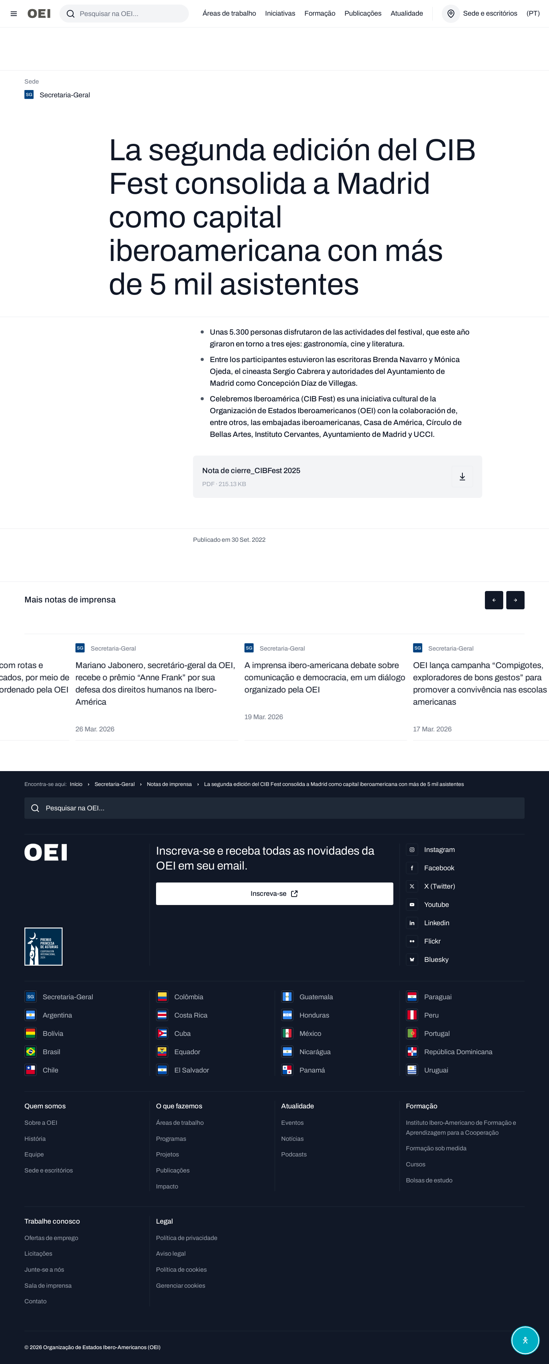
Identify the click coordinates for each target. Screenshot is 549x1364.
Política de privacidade (186, 1238)
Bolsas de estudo (429, 1180)
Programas (171, 1138)
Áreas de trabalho (229, 13)
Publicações (363, 13)
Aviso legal (171, 1253)
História (35, 1138)
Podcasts (294, 1154)
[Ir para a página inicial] (38, 13)
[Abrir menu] (13, 13)
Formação (319, 13)
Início (76, 784)
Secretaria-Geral (115, 784)
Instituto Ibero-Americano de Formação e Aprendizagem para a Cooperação (461, 1127)
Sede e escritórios (48, 1170)
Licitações (38, 1253)
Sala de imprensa (48, 1285)
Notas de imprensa (169, 784)
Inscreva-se (275, 894)
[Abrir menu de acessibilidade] (525, 1340)
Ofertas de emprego (51, 1238)
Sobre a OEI (40, 1122)
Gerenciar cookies (180, 1285)
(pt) (533, 13)
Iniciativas (280, 13)
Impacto (167, 1186)
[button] (494, 600)
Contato (35, 1301)
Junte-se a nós (44, 1269)
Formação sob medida (436, 1148)
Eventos (292, 1122)
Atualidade (407, 13)
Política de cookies (181, 1269)
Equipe (34, 1154)
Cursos (415, 1164)
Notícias (292, 1138)
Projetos (167, 1154)
